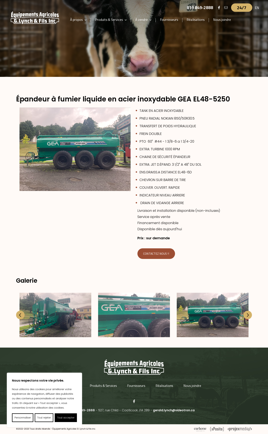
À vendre (144, 19)
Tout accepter (66, 417)
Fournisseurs (172, 19)
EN (257, 7)
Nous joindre (225, 19)
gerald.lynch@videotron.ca (174, 410)
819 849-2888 (200, 8)
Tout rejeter (44, 417)
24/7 (241, 8)
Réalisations (199, 19)
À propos (79, 19)
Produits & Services (112, 19)
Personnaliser (23, 417)
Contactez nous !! (156, 254)
